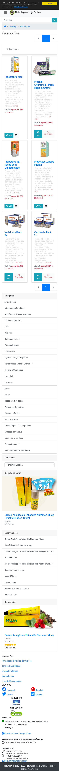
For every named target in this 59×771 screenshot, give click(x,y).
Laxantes (8, 382)
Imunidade (9, 376)
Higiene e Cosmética (13, 370)
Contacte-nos (8, 676)
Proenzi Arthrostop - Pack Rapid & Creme (44, 84)
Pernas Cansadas (12, 444)
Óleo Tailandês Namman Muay (18, 545)
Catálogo (13, 26)
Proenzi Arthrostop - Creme (16, 588)
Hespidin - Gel (10, 557)
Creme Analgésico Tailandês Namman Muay (24, 539)
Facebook (8, 690)
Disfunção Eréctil (12, 339)
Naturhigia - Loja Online (25, 12)
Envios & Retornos (10, 671)
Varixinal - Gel (10, 595)
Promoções (25, 26)
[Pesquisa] (27, 20)
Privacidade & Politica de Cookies (17, 661)
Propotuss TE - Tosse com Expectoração (12, 164)
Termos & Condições (11, 666)
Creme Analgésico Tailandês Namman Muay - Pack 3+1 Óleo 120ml (29, 516)
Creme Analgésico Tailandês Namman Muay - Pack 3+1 (29, 564)
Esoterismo (9, 351)
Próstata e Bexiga (12, 413)
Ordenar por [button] (12, 49)
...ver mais (14, 106)
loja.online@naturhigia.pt (14, 761)
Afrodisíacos (10, 302)
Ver (9, 135)
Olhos (7, 395)
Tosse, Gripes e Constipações (17, 425)
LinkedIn (36, 695)
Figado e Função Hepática (16, 357)
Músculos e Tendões (13, 438)
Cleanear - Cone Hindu (14, 570)
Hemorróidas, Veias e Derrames (18, 364)
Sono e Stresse (11, 419)
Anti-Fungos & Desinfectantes (17, 314)
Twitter (7, 695)
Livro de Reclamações (11, 681)
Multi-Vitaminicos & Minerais (17, 450)
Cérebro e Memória (13, 320)
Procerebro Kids (13, 76)
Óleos (7, 388)
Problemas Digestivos (14, 407)
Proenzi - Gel (10, 582)
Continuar (49, 3)
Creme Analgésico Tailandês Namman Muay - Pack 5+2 (29, 551)
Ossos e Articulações (13, 401)
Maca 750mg (10, 576)
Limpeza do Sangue (13, 432)
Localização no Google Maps (16, 733)
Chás (6, 326)
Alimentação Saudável (14, 308)
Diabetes (8, 333)
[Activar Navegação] (5, 12)
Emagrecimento (11, 345)
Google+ (37, 690)
